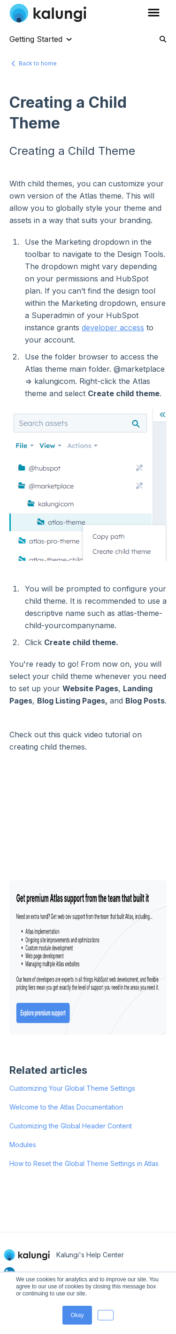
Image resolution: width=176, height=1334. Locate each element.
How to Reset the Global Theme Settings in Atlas (84, 1163)
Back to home (38, 63)
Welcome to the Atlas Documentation (66, 1107)
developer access (113, 327)
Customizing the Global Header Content (70, 1126)
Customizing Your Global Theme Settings (72, 1088)
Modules (22, 1145)
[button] (106, 1315)
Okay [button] (77, 1315)
